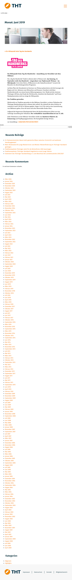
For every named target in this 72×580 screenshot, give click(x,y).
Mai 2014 (8, 342)
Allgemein (8, 561)
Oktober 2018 (9, 293)
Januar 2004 (9, 496)
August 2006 (9, 447)
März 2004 (8, 492)
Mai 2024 (8, 217)
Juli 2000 (7, 543)
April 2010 (8, 389)
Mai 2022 (8, 248)
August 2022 (9, 244)
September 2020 (10, 264)
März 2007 (8, 438)
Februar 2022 (9, 253)
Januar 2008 (9, 427)
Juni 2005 (8, 469)
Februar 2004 (9, 494)
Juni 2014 (8, 340)
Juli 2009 (7, 402)
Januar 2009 (9, 411)
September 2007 (10, 431)
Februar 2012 (9, 369)
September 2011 (10, 373)
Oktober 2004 (9, 483)
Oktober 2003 (9, 503)
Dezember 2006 (10, 443)
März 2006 (8, 454)
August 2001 (9, 530)
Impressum (26, 572)
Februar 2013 (9, 358)
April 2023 (8, 235)
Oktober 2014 (9, 335)
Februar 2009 (9, 409)
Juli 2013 (7, 351)
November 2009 (10, 396)
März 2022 (8, 250)
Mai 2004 (8, 490)
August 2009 (9, 400)
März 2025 (8, 201)
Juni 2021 (8, 255)
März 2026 (8, 179)
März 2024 (8, 221)
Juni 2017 (8, 315)
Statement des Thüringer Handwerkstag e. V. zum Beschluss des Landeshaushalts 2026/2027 (34, 153)
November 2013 (10, 347)
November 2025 (10, 186)
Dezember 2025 (10, 183)
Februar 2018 (9, 304)
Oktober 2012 (9, 360)
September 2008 (10, 416)
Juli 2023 (7, 233)
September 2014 (10, 338)
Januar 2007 (8, 440)
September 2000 (10, 539)
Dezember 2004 (10, 478)
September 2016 (10, 322)
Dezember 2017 (10, 306)
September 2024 (10, 213)
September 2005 (10, 463)
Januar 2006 (9, 456)
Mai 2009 (8, 407)
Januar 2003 (9, 514)
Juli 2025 (7, 195)
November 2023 (10, 228)
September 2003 (10, 505)
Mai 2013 (8, 353)
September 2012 (10, 362)
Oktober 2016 (9, 320)
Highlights (8, 563)
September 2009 (10, 398)
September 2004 (10, 485)
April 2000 (8, 548)
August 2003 (9, 507)
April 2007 (8, 436)
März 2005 (8, 474)
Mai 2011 (7, 380)
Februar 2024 (9, 224)
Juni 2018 (8, 297)
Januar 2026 (9, 181)
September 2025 (10, 190)
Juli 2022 (7, 246)
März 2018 (8, 302)
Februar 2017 (9, 318)
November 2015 (10, 326)
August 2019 (8, 282)
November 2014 (10, 333)
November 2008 (10, 414)
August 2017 (8, 311)
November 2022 (10, 239)
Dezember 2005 (10, 458)
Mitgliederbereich (61, 572)
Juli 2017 (7, 313)
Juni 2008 (8, 420)
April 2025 (8, 199)
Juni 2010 (8, 387)
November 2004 (10, 481)
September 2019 (10, 280)
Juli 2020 (7, 268)
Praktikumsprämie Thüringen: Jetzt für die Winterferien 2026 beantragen (28, 149)
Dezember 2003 (10, 499)
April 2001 (8, 534)
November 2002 (10, 516)
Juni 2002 (8, 521)
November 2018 (10, 291)
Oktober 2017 (9, 309)
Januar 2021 (8, 259)
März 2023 (8, 237)
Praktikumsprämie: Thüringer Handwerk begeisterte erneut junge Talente (28, 151)
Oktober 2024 (9, 210)
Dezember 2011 (10, 371)
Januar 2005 (9, 476)
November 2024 (10, 208)
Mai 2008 (8, 423)
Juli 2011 (7, 378)
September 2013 (10, 349)
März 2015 (8, 331)
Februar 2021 (9, 257)
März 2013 (8, 356)
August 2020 (9, 266)
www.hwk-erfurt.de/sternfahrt (28, 122)
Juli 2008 (7, 418)
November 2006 (10, 445)
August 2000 (9, 541)
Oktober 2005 (9, 461)
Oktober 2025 (9, 188)
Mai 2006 (8, 452)
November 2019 (10, 275)
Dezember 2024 (10, 206)
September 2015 (10, 329)
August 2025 (9, 192)
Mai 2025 (8, 197)
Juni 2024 (8, 215)
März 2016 (8, 324)
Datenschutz (38, 572)
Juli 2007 (7, 434)
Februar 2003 (9, 512)
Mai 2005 (8, 472)
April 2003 (8, 510)
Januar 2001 (8, 536)
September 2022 (10, 242)
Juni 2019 (8, 284)
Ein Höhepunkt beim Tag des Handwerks (19, 51)
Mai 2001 (8, 532)
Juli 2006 (7, 449)
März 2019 (8, 286)
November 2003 (10, 501)
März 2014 (8, 344)
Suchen (2, 125)
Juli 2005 (7, 467)
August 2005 (9, 465)
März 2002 (8, 525)
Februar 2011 (9, 382)
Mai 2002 (8, 523)
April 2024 (8, 219)
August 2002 (9, 519)
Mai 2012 (8, 364)
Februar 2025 (9, 204)
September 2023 (10, 230)
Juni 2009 (8, 405)
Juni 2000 (8, 545)
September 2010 (10, 385)
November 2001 (10, 528)
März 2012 (8, 367)
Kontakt (49, 572)
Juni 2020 (8, 271)
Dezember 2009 (10, 393)
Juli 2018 (7, 295)
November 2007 (10, 429)
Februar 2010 (9, 391)
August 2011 (8, 376)
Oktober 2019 (9, 277)
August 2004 (9, 487)
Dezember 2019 (10, 273)
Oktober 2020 (9, 262)
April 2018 (8, 300)
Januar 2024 (9, 226)
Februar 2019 (9, 288)
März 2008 (8, 425)
